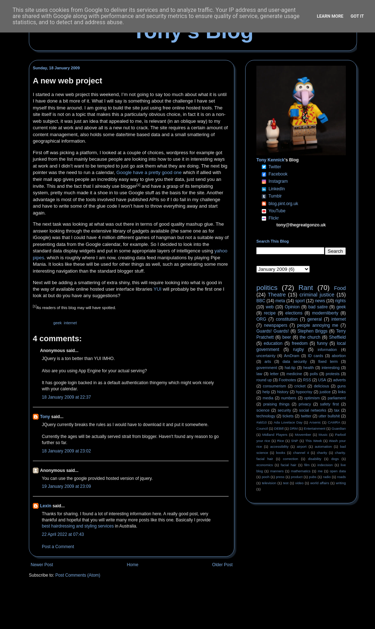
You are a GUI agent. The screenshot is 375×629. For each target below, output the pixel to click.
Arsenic (315, 422)
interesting (331, 367)
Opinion (292, 306)
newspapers (275, 325)
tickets (288, 416)
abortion (339, 355)
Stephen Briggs (312, 331)
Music (323, 435)
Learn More (330, 16)
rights (340, 300)
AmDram (292, 355)
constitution (287, 319)
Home (132, 564)
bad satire (318, 306)
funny (322, 343)
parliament (337, 398)
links (342, 392)
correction (290, 459)
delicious (321, 386)
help (266, 392)
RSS (307, 380)
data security (294, 361)
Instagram (278, 181)
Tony (45, 416)
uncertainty (265, 355)
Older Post (222, 564)
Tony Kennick (270, 159)
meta (280, 300)
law (259, 374)
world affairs (319, 483)
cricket (299, 386)
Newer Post (42, 564)
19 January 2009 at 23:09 (66, 486)
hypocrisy (304, 392)
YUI (158, 289)
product (297, 477)
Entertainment (315, 428)
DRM (294, 428)
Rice (280, 441)
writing (341, 483)
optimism (312, 398)
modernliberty (325, 313)
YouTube (276, 210)
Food (340, 288)
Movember (303, 435)
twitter (306, 416)
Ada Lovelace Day (288, 422)
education (273, 343)
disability (314, 459)
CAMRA (334, 422)
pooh (265, 477)
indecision (325, 465)
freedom (300, 343)
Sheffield (337, 337)
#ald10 (261, 422)
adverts (339, 380)
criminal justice (317, 295)
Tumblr (275, 196)
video (299, 483)
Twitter (274, 166)
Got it (357, 16)
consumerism (274, 386)
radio (327, 477)
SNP (294, 441)
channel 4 (301, 453)
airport (301, 446)
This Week (313, 441)
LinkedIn (277, 188)
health (308, 367)
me (320, 471)
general (314, 319)
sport (300, 300)
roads (341, 477)
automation (323, 446)
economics (264, 465)
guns (342, 386)
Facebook (278, 174)
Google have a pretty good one (149, 172)
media (268, 398)
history (282, 392)
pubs (313, 477)
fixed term (328, 361)
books (280, 453)
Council (262, 428)
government (266, 367)
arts (268, 361)
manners (276, 471)
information (327, 349)
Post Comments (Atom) (77, 575)
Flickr (274, 218)
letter (274, 374)
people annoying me (317, 325)
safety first (329, 404)
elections (293, 313)
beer (286, 337)
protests (332, 374)
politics (267, 287)
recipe (270, 313)
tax (336, 410)
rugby (298, 349)
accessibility (279, 446)
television (269, 483)
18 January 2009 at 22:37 (66, 397)
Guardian (339, 428)
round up (264, 380)
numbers (288, 398)
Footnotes (287, 380)
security (284, 410)
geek (57, 323)
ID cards (315, 355)
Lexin (45, 505)
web (270, 306)
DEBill (278, 428)
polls (314, 374)
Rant (306, 287)
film (307, 465)
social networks (312, 410)
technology (265, 416)
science (263, 410)
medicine (294, 374)
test (285, 483)
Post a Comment (58, 546)
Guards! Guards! (272, 331)
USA (322, 380)
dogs (335, 459)
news (320, 300)
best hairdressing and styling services (78, 526)
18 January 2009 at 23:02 (66, 451)
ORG (261, 319)
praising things (276, 404)
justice (325, 392)
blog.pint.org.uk (283, 203)
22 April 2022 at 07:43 (63, 534)
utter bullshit (329, 416)
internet (70, 323)
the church (310, 337)
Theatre (277, 295)
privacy (305, 404)
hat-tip (290, 367)
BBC (260, 300)
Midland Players (274, 435)
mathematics (300, 471)
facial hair (288, 465)
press (280, 477)
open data (338, 471)
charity (322, 453)
